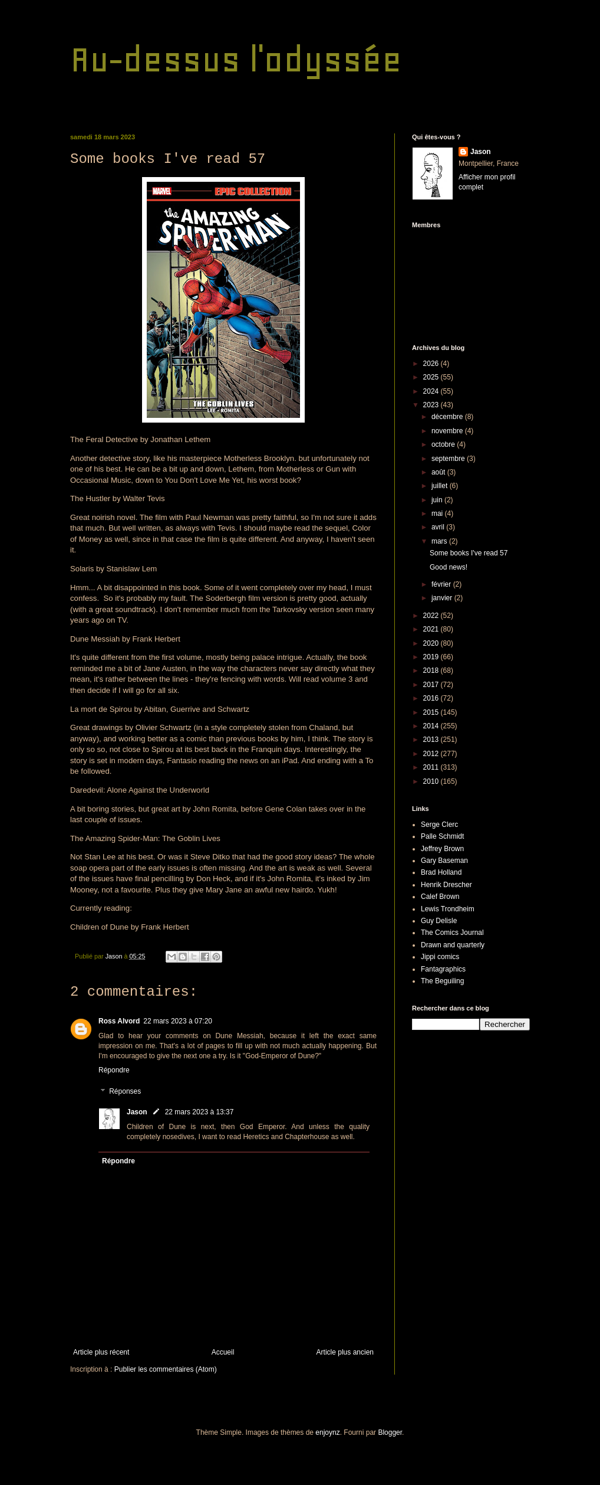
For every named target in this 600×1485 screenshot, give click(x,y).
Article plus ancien (345, 1352)
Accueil (223, 1352)
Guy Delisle (439, 921)
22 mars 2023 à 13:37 (199, 1112)
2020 (432, 643)
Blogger (390, 1432)
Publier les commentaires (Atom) (165, 1369)
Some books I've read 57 (468, 553)
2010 (432, 781)
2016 (432, 698)
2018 (432, 670)
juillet (440, 486)
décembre (448, 417)
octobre (444, 444)
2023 (432, 405)
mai (438, 513)
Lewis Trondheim (447, 909)
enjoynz (327, 1432)
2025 (432, 377)
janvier (442, 598)
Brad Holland (441, 872)
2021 (432, 629)
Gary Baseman (444, 860)
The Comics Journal (452, 932)
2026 (432, 363)
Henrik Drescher (446, 885)
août (439, 472)
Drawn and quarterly (452, 945)
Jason (137, 1112)
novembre (448, 431)
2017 (432, 685)
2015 (432, 712)
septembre (449, 458)
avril (438, 527)
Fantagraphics (443, 969)
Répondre (114, 1070)
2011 (432, 767)
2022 (432, 615)
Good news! (448, 567)
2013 (432, 739)
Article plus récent (101, 1352)
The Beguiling (442, 981)
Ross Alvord (119, 1021)
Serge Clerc (439, 824)
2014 (432, 726)
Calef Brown (440, 896)
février (442, 584)
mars (440, 541)
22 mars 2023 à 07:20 (177, 1021)
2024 (432, 391)
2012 (432, 754)
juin (437, 500)
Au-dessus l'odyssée (236, 59)
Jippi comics (440, 957)
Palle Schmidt (442, 836)
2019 (432, 657)
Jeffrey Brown (442, 849)
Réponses (125, 1091)
